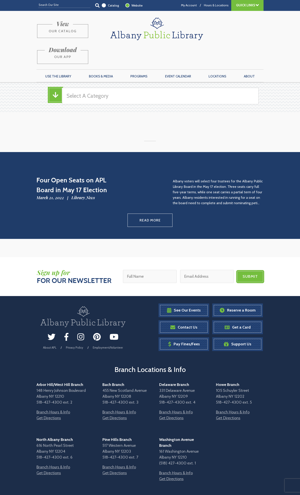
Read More (150, 198)
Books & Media (101, 55)
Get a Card (238, 304)
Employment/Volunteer (108, 325)
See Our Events (184, 287)
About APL (49, 325)
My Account (189, 5)
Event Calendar (178, 55)
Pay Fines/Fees (184, 321)
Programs (138, 55)
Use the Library (58, 55)
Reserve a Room (238, 287)
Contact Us (183, 304)
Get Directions (48, 395)
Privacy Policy (74, 325)
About (249, 55)
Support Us (237, 321)
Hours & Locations (216, 5)
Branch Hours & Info (53, 389)
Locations (217, 55)
